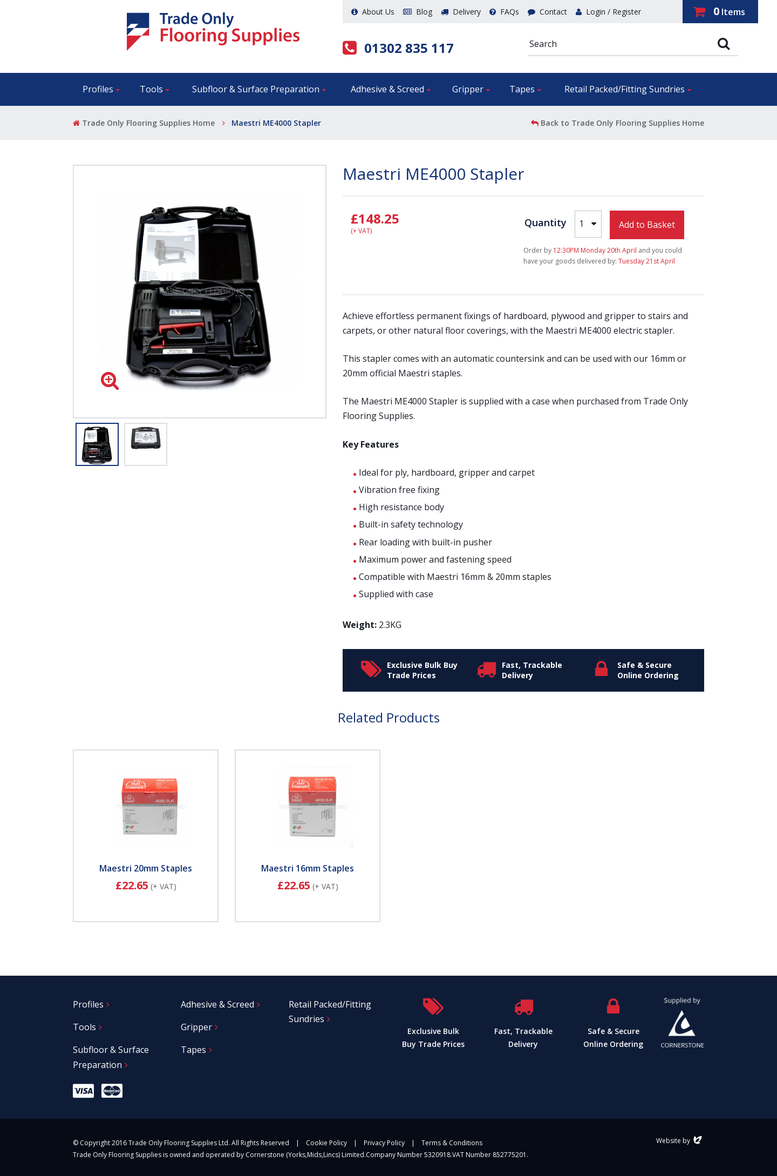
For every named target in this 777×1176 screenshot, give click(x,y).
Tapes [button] (522, 89)
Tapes (193, 1050)
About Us (372, 11)
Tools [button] (151, 89)
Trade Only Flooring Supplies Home (144, 123)
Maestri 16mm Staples (307, 868)
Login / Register (608, 11)
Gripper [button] (467, 89)
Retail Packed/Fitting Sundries (330, 1011)
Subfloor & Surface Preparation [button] (255, 89)
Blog (417, 11)
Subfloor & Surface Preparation (111, 1057)
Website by (680, 1140)
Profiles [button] (98, 89)
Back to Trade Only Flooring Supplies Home (617, 123)
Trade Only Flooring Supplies (213, 31)
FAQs (504, 11)
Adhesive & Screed (217, 1004)
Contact (547, 11)
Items (719, 11)
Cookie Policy (326, 1142)
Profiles (88, 1004)
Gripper (196, 1027)
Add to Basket (647, 225)
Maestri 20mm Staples (145, 868)
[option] (199, 291)
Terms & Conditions (451, 1142)
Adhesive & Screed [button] (387, 89)
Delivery (461, 11)
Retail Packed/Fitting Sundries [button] (624, 89)
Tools (84, 1027)
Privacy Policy (384, 1142)
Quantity (545, 222)
